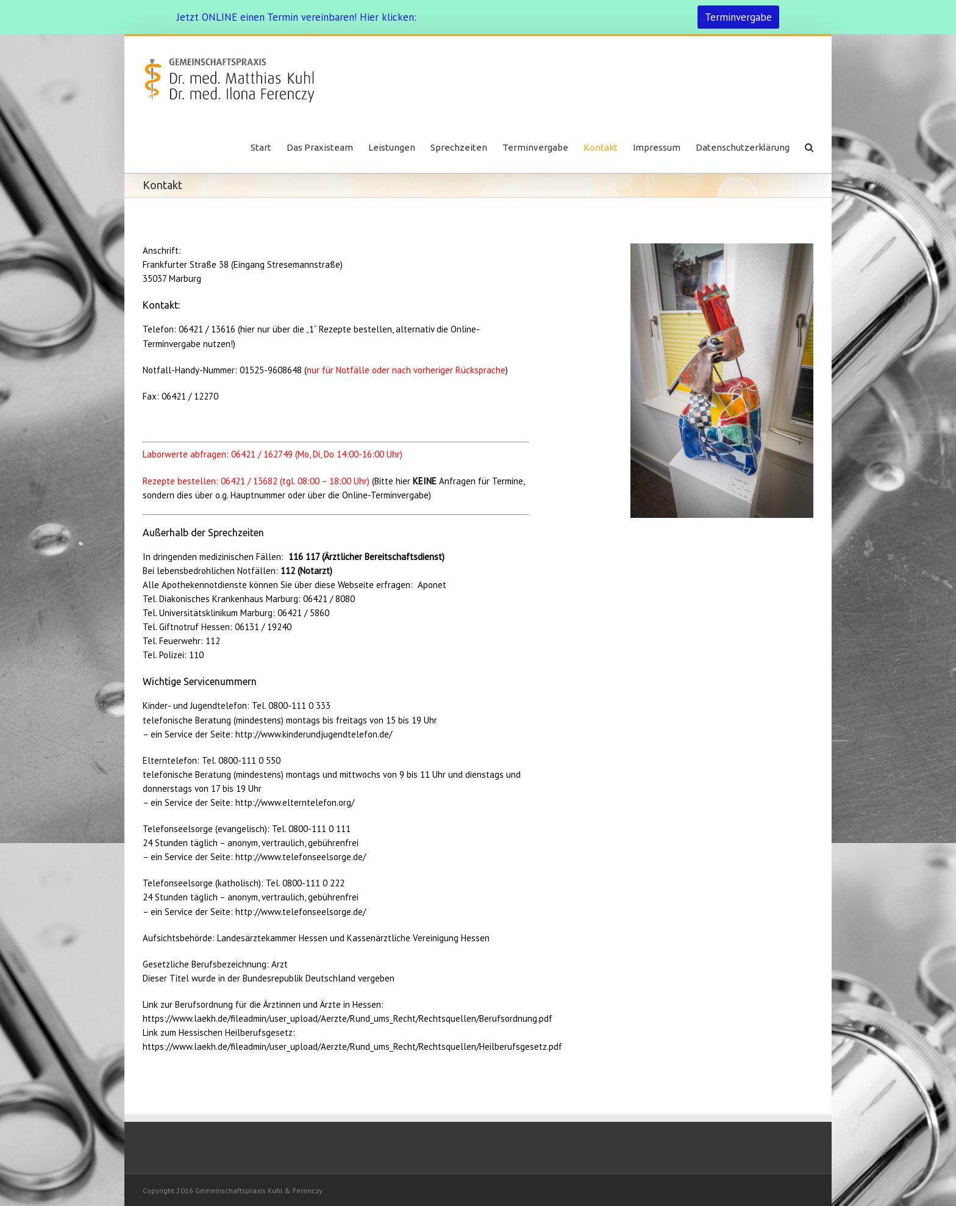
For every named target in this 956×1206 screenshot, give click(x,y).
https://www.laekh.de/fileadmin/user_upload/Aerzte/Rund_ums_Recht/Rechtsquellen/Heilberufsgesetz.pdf (352, 1046)
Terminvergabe (738, 17)
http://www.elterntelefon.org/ (294, 802)
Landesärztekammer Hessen (272, 938)
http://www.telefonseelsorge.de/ (300, 857)
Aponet (432, 584)
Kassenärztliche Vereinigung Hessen (418, 938)
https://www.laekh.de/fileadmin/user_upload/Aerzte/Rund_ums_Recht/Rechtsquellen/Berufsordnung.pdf (347, 1018)
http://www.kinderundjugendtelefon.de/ (313, 734)
